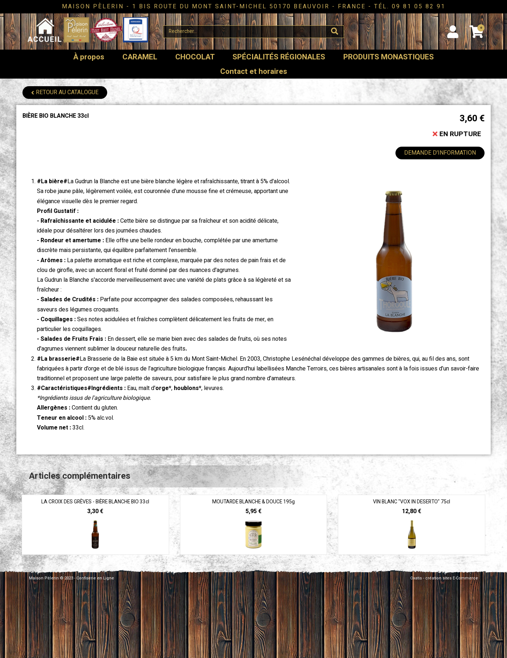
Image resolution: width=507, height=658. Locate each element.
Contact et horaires (253, 71)
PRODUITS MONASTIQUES (388, 57)
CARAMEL (139, 57)
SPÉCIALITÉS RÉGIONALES (278, 57)
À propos (88, 57)
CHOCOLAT (195, 57)
